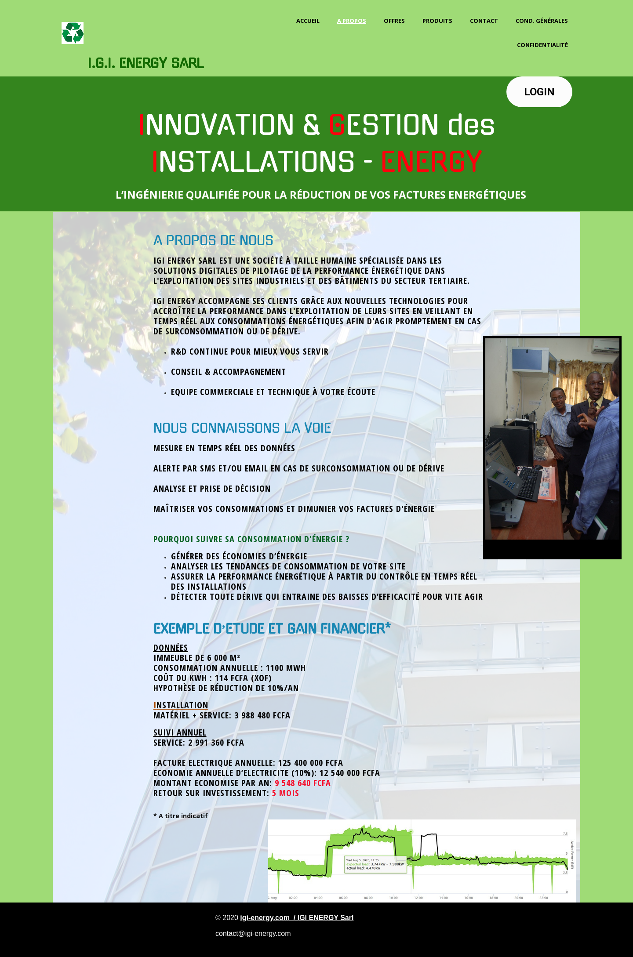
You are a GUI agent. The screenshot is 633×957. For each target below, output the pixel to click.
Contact (484, 21)
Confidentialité (542, 45)
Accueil (308, 21)
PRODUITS (437, 21)
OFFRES (394, 21)
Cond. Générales (542, 21)
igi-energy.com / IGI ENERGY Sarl (296, 917)
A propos (351, 21)
